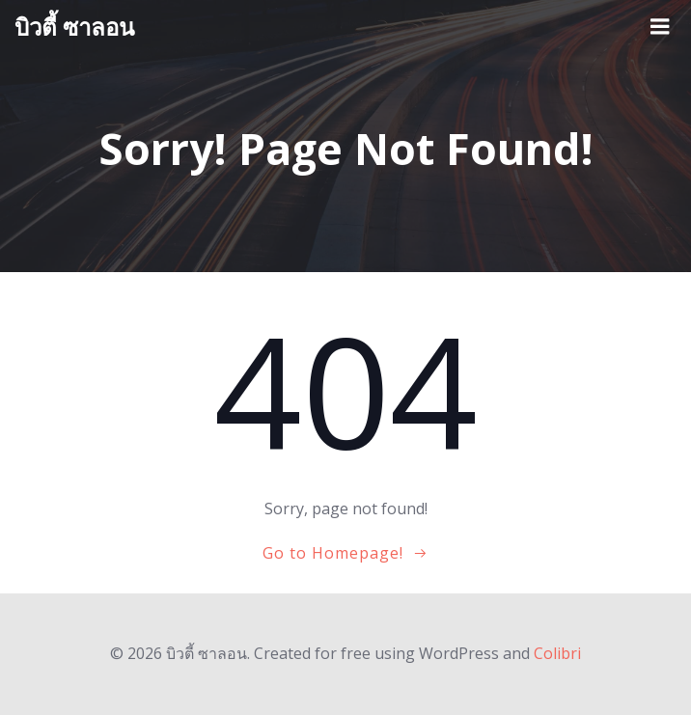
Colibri (557, 653)
